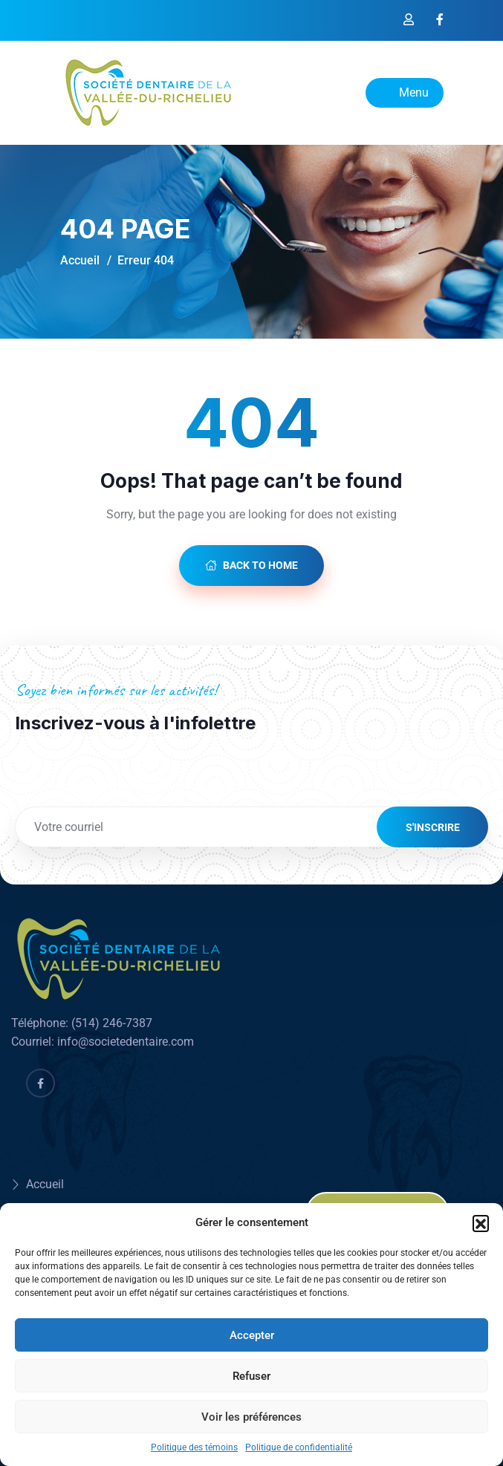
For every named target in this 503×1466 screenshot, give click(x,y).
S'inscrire (433, 827)
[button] (480, 1223)
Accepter (252, 1335)
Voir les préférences (251, 1417)
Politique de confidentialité (298, 1447)
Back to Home (251, 565)
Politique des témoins (194, 1447)
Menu (404, 92)
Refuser (251, 1376)
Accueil (80, 260)
